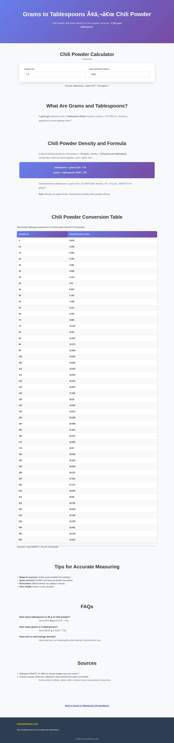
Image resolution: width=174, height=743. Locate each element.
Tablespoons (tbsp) (99, 69)
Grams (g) (29, 69)
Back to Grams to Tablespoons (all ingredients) (87, 706)
